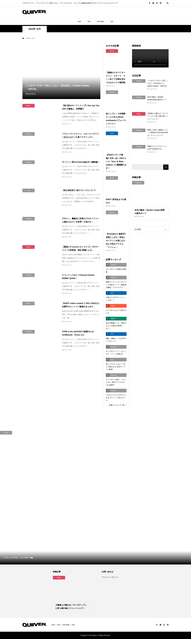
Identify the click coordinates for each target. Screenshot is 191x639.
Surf (79, 21)
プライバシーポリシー (110, 577)
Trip (88, 21)
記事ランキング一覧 (116, 405)
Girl (111, 21)
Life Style (100, 21)
